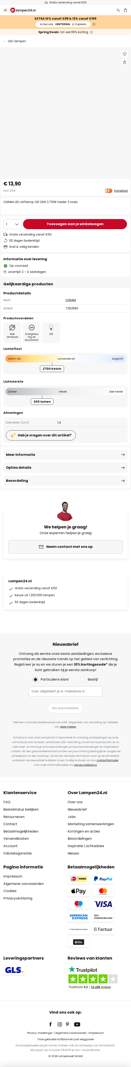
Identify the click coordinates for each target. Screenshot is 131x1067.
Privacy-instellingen (40, 1033)
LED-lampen (17, 41)
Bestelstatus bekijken (21, 809)
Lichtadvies (95, 846)
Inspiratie (75, 846)
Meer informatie (20, 454)
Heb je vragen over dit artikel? (44, 435)
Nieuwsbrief (77, 809)
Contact (10, 824)
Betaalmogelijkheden (20, 831)
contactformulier (107, 760)
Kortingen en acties (84, 831)
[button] (124, 54)
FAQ (6, 802)
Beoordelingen (80, 838)
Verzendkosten (16, 838)
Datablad (121, 191)
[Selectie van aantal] (12, 224)
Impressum (12, 876)
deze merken (68, 726)
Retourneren (14, 816)
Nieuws (73, 853)
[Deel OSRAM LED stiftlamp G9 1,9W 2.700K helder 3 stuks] (124, 62)
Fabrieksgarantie (17, 853)
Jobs (72, 816)
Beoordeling (17, 480)
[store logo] (25, 10)
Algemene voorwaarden (23, 883)
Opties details (18, 467)
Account (10, 846)
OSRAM (71, 300)
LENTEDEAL (63, 24)
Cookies (9, 890)
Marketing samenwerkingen (91, 824)
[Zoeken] (118, 10)
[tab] (33, 823)
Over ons (75, 802)
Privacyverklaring (17, 898)
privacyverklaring (85, 765)
